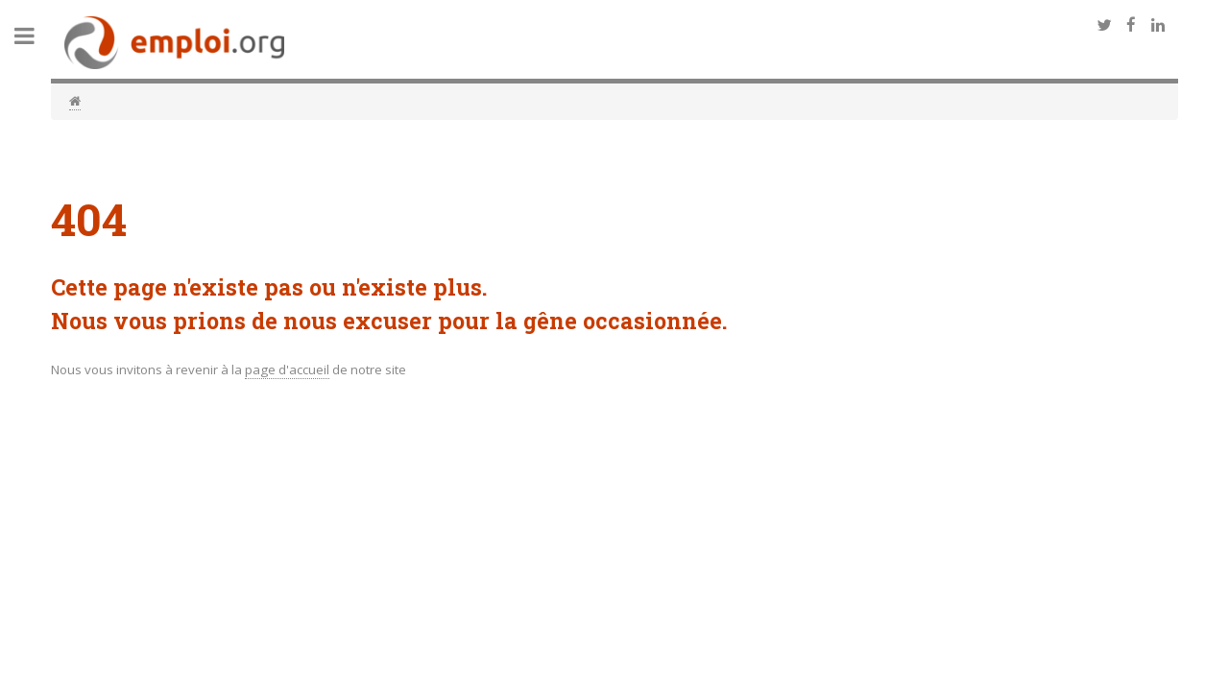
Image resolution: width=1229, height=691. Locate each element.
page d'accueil (287, 369)
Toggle (34, 36)
